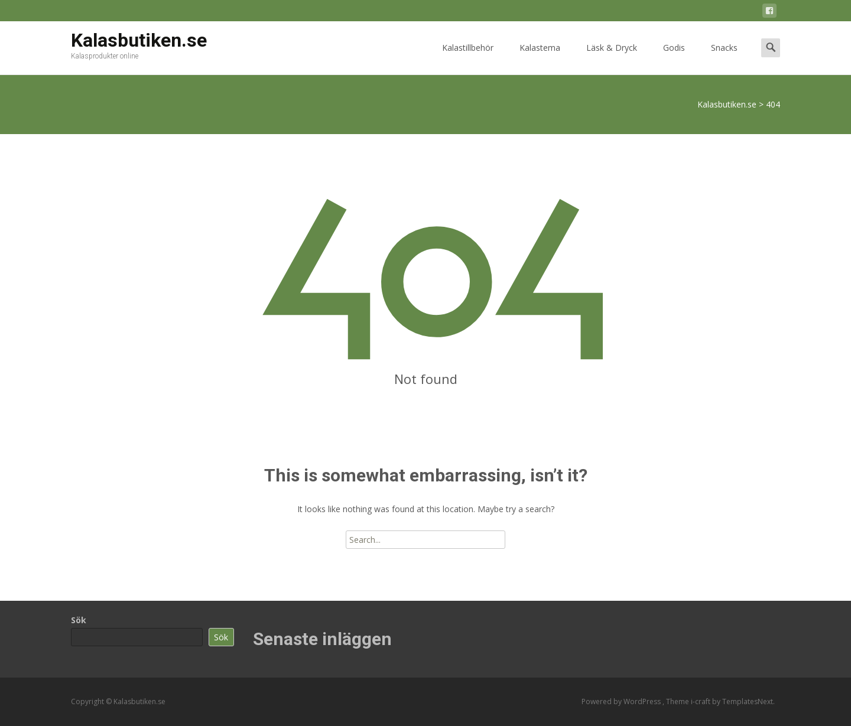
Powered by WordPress (622, 701)
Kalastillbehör (467, 58)
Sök (78, 620)
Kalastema (539, 58)
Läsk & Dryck (611, 58)
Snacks (724, 58)
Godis (674, 58)
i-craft (701, 701)
